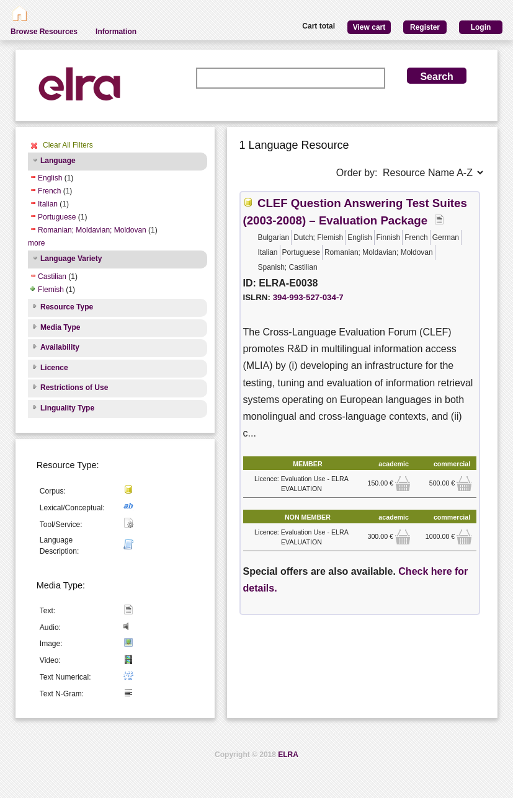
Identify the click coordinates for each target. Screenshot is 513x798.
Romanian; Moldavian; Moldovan (92, 230)
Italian (48, 204)
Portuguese (57, 217)
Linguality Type (67, 408)
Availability (59, 347)
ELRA (288, 754)
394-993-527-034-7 (308, 297)
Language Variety (71, 258)
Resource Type (66, 307)
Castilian (52, 276)
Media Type (60, 327)
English (50, 178)
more (36, 243)
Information (116, 31)
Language (58, 160)
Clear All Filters (68, 145)
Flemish (51, 289)
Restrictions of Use (74, 387)
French (49, 191)
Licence (54, 367)
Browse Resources (44, 31)
